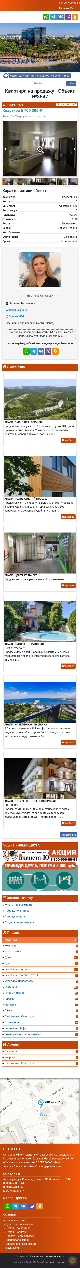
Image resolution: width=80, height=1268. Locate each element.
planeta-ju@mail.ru (14, 1191)
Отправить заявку (40, 295)
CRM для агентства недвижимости (46, 1256)
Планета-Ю (66, 8)
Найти (71, 83)
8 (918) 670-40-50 (13, 1187)
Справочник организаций (21, 1243)
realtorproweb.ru (57, 1262)
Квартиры (16, 75)
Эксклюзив (13, 1247)
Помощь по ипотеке (18, 1228)
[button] (39, 147)
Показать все (68, 835)
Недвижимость (15, 1220)
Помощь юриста (16, 1232)
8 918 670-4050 (16, 310)
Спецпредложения (17, 1239)
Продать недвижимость (20, 1236)
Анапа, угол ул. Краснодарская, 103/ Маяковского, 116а (37, 1179)
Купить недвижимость (19, 1224)
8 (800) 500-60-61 (69, 2)
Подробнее (68, 440)
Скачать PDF (15, 316)
